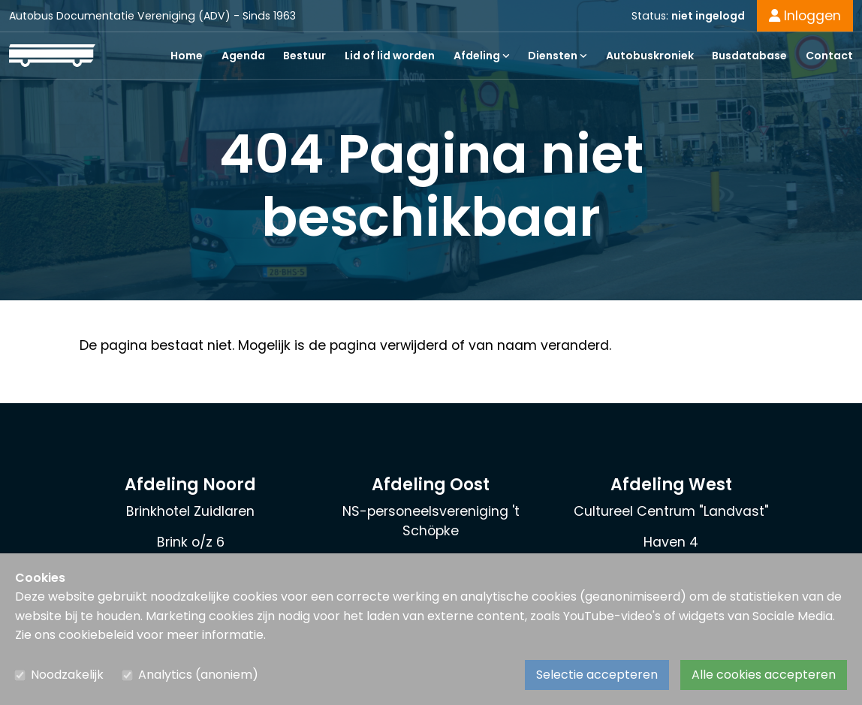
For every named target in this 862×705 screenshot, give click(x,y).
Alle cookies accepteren (764, 674)
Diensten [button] (557, 55)
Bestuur (304, 55)
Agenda (243, 55)
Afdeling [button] (482, 55)
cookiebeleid (96, 634)
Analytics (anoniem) (198, 674)
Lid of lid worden (390, 55)
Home (186, 55)
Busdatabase (749, 55)
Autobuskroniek (650, 55)
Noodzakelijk (67, 674)
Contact (829, 55)
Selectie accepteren (597, 674)
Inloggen (805, 16)
